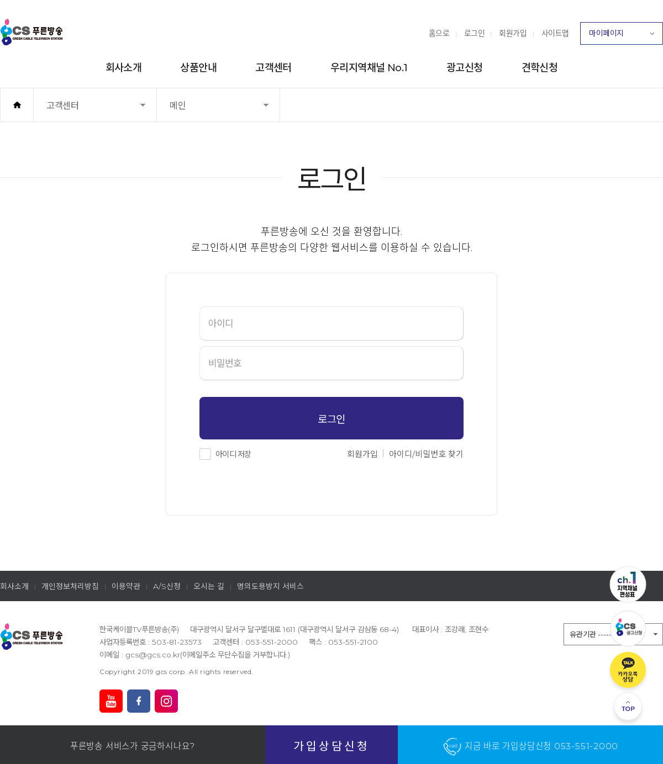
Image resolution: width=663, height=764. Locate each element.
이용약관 (126, 586)
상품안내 (198, 67)
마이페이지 (621, 36)
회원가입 (513, 33)
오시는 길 (208, 586)
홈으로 (439, 33)
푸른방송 (31, 32)
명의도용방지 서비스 (270, 586)
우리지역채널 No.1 (369, 67)
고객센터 (273, 67)
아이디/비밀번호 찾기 (426, 454)
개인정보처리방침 (70, 586)
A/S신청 (167, 586)
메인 (196, 110)
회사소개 (124, 67)
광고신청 (464, 67)
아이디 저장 (233, 454)
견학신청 (540, 67)
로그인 (474, 33)
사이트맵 (555, 33)
